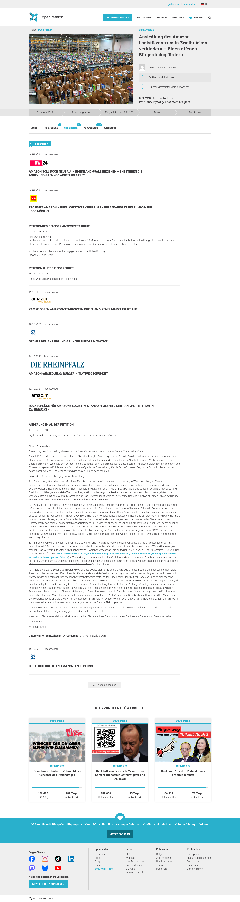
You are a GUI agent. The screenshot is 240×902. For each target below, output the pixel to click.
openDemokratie (135, 861)
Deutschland (57, 720)
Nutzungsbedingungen (199, 857)
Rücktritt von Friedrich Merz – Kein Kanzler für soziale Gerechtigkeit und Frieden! (120, 774)
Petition (33, 127)
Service (162, 17)
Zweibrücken (45, 29)
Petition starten (117, 17)
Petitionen (144, 17)
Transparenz (194, 854)
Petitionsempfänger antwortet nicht (59, 226)
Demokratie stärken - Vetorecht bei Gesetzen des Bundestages (57, 773)
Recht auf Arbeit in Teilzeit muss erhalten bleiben (183, 773)
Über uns (100, 854)
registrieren (172, 4)
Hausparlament (134, 865)
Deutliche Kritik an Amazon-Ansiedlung (61, 666)
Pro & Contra (50, 126)
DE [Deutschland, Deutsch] (204, 4)
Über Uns (178, 17)
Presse (98, 865)
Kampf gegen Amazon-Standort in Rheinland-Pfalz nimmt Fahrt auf (83, 309)
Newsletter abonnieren (48, 884)
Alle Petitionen (164, 857)
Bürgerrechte (146, 29)
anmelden (189, 4)
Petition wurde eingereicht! (51, 268)
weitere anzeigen (104, 685)
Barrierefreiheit (195, 868)
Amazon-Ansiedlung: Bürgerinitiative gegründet (68, 373)
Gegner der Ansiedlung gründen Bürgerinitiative (68, 341)
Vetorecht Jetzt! (134, 872)
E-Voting (130, 868)
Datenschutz (194, 861)
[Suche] (210, 17)
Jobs (97, 857)
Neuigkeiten (71, 126)
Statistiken (110, 127)
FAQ (128, 854)
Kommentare (91, 126)
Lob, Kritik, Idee (104, 868)
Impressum (193, 865)
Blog (97, 861)
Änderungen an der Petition (51, 424)
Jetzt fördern (120, 834)
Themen (160, 865)
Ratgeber (161, 854)
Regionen (161, 868)
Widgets (130, 857)
